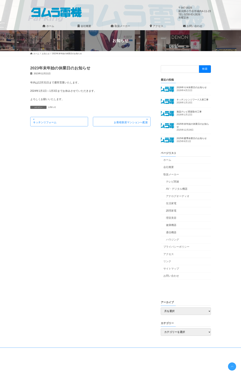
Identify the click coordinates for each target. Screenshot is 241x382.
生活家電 (171, 203)
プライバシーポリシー (176, 246)
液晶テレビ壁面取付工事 (189, 111)
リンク (167, 261)
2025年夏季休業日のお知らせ (192, 138)
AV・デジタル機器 (176, 188)
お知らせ (52, 107)
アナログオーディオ (177, 196)
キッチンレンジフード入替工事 (192, 99)
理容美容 (171, 217)
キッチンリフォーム (44, 122)
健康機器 (171, 225)
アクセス (168, 254)
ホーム (167, 160)
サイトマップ (171, 268)
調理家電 (171, 210)
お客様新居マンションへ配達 (131, 122)
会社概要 (168, 167)
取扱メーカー (171, 174)
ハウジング (172, 239)
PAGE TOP (231, 365)
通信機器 (171, 232)
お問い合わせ (171, 275)
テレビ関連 (172, 181)
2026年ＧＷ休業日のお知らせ (192, 87)
